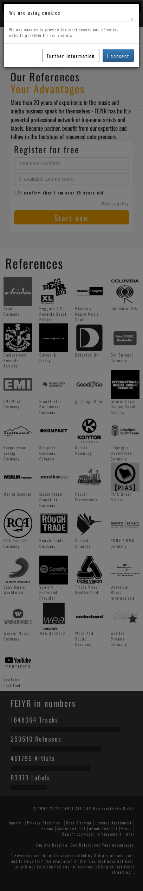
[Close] (132, 19)
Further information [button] (71, 56)
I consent (118, 56)
